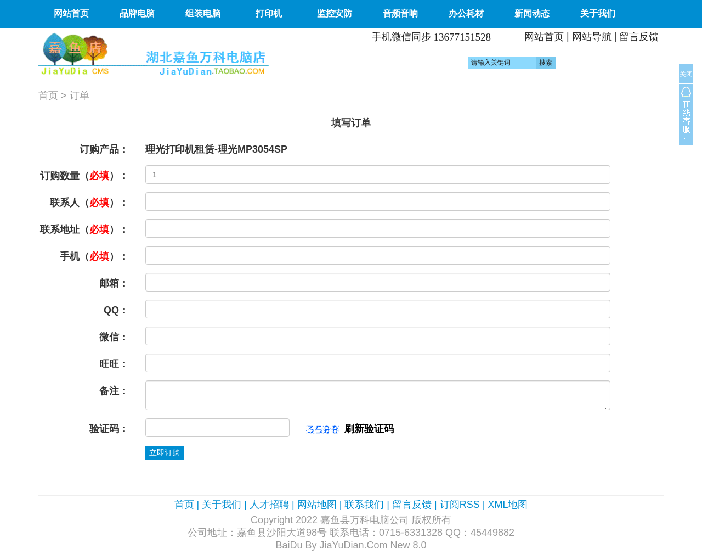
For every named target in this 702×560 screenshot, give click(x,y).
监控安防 (334, 13)
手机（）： (94, 256)
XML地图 (508, 504)
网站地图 (317, 504)
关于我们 (597, 13)
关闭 (686, 74)
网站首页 (71, 13)
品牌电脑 (137, 13)
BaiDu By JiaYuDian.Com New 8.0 (350, 545)
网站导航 (592, 36)
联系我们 (364, 504)
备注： (114, 390)
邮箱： (114, 283)
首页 (48, 95)
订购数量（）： (84, 175)
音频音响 (400, 13)
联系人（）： (89, 202)
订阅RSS (460, 504)
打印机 (269, 13)
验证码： (109, 428)
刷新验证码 (369, 428)
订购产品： (104, 149)
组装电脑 (202, 13)
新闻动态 (532, 13)
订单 (79, 95)
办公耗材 (466, 13)
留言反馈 (639, 36)
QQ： (116, 310)
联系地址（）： (84, 229)
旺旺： (114, 364)
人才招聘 (269, 504)
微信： (114, 337)
